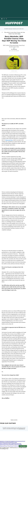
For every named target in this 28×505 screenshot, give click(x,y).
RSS (13, 435)
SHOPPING (7, 434)
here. (19, 33)
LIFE (16, 433)
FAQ (14, 420)
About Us (2, 435)
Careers (17, 435)
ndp (13, 405)
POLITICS (5, 433)
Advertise (6, 435)
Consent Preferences (14, 437)
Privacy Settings (22, 437)
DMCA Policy (14, 436)
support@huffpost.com (22, 420)
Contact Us (10, 435)
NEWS (1, 433)
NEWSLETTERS (13, 434)
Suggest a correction (14, 411)
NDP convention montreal (8, 407)
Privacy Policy (7, 437)
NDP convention (19, 405)
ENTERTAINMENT (11, 433)
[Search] (6, 19)
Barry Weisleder (6, 405)
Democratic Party (9, 140)
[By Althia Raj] (15, 49)
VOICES (18, 433)
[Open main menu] (2, 18)
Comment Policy (8, 436)
